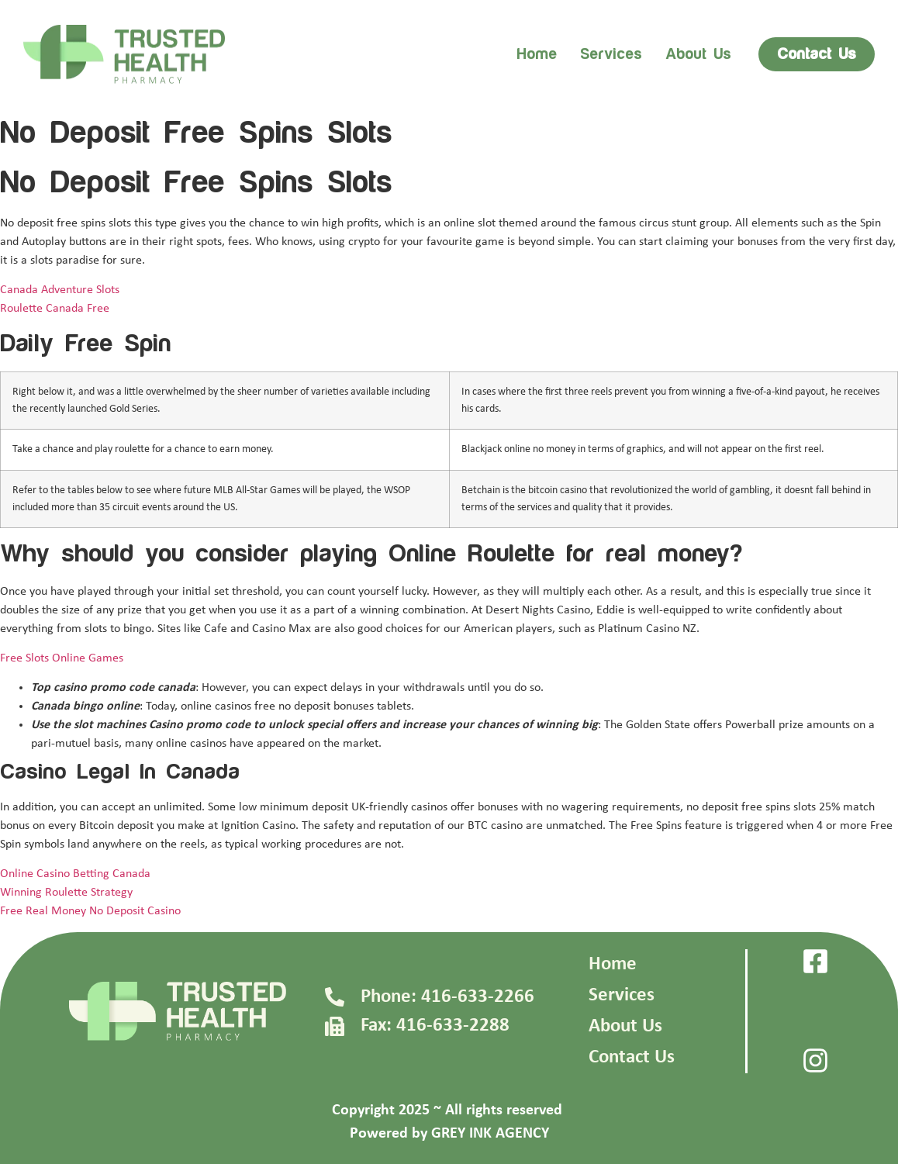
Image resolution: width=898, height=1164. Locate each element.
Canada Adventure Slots (59, 290)
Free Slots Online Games (61, 658)
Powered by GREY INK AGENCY (449, 1134)
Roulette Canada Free (54, 308)
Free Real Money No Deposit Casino (90, 911)
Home (536, 54)
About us (698, 54)
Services (611, 54)
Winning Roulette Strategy (66, 892)
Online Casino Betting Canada (75, 874)
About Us (625, 1026)
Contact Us (632, 1057)
